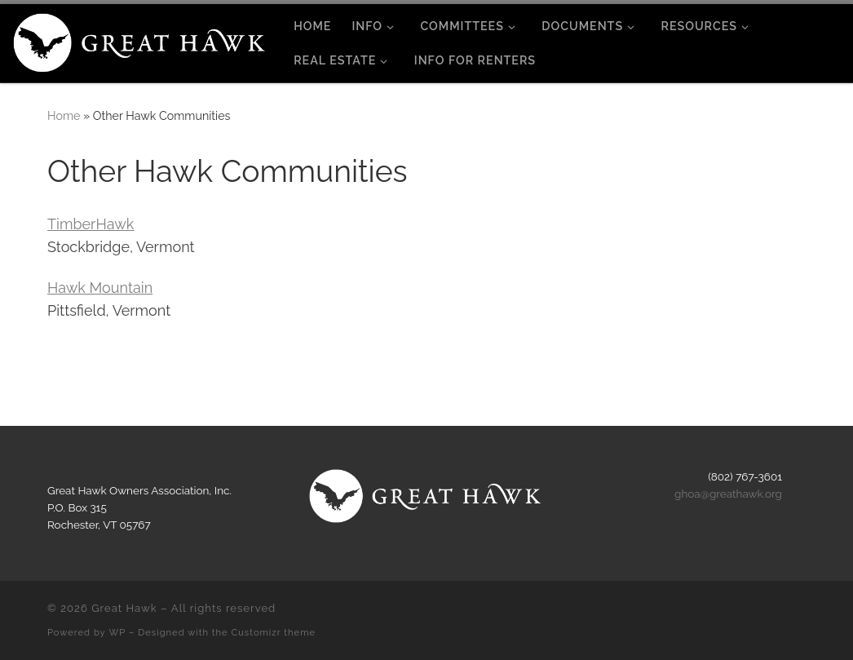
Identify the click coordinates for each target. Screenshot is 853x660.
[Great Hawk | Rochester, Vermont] (140, 40)
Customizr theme (274, 632)
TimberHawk (90, 224)
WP (117, 632)
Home (63, 115)
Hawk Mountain (99, 287)
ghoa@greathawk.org (728, 493)
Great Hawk (124, 608)
